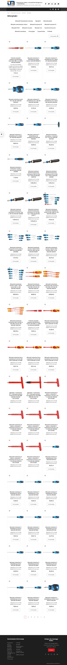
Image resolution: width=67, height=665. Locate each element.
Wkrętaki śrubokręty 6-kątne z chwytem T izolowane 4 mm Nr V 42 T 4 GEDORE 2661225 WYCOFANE (51, 395)
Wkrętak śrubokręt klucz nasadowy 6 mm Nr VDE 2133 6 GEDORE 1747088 (16, 359)
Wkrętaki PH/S (16, 28)
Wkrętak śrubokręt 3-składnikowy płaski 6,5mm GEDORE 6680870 (34, 59)
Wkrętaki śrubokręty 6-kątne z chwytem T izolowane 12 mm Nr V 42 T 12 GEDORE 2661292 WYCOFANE (33, 459)
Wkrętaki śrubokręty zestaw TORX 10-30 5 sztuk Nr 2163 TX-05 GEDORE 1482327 (51, 250)
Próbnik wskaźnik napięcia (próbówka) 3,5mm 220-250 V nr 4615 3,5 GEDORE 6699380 (33, 323)
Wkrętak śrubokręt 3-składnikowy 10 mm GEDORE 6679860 (34, 564)
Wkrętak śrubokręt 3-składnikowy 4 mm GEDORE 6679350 (34, 493)
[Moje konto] (55, 9)
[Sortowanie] (54, 36)
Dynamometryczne (50, 28)
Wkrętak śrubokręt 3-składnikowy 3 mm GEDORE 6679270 (51, 458)
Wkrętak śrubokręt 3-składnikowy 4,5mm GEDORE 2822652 (51, 493)
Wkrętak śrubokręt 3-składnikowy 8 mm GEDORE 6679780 (51, 528)
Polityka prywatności (10, 656)
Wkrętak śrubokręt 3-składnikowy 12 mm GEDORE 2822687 (34, 599)
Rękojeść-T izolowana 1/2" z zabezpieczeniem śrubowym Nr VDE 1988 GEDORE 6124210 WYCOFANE (15, 395)
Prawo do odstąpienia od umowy (11, 653)
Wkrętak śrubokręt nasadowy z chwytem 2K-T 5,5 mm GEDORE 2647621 (51, 137)
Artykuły (18, 649)
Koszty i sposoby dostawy (9, 646)
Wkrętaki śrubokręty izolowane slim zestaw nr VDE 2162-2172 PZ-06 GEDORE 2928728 (16, 323)
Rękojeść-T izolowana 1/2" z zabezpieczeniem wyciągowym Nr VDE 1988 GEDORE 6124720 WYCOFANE (33, 395)
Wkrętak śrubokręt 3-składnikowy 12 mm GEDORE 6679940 (16, 599)
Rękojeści (38, 21)
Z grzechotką (41, 31)
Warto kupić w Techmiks (19, 647)
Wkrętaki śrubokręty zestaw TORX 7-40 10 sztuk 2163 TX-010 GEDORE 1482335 (16, 286)
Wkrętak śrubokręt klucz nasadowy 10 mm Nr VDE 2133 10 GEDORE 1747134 (51, 359)
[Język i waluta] (58, 9)
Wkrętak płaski (47, 21)
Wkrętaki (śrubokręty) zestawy (24, 21)
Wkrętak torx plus (27, 28)
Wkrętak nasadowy (20, 31)
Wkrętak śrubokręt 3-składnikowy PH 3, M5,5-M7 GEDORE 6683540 (51, 59)
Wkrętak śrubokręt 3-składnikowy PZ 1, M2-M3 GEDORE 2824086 (33, 101)
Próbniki (49, 31)
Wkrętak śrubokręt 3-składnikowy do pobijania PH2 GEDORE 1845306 (33, 137)
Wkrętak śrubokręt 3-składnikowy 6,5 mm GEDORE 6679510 (34, 528)
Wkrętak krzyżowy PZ (50, 24)
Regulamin (10, 643)
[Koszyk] (53, 9)
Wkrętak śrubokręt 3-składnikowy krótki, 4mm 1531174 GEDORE (51, 599)
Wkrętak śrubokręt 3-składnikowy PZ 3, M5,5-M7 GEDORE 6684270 (15, 136)
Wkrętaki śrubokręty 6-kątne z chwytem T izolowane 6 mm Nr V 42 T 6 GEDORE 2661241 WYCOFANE (33, 427)
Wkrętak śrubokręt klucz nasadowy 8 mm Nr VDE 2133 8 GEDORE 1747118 (33, 359)
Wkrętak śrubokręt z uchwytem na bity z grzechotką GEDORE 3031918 (15, 169)
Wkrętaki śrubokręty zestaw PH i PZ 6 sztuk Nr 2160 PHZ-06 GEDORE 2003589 (16, 250)
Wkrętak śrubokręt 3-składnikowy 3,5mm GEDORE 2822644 (16, 493)
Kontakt (18, 644)
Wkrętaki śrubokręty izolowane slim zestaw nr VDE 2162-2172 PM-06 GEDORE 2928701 (51, 286)
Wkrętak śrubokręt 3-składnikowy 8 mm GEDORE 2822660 (16, 564)
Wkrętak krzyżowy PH (36, 24)
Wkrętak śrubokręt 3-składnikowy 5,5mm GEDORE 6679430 (16, 528)
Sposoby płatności (9, 649)
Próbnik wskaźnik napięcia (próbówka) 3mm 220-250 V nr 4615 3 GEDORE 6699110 (16, 60)
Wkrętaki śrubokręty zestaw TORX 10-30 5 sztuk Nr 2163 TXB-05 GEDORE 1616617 (33, 250)
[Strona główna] (11, 4)
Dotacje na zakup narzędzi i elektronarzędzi (20, 652)
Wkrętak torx (38, 28)
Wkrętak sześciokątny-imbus (19, 24)
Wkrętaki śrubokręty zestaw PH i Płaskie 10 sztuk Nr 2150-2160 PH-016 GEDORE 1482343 (51, 212)
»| (44, 617)
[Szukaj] (50, 9)
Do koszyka (16, 76)
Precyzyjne (32, 31)
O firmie (18, 643)
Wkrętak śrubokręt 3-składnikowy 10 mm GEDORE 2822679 (51, 564)
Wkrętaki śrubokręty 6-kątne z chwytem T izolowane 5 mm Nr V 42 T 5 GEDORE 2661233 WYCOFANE (16, 427)
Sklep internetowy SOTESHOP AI (53, 663)
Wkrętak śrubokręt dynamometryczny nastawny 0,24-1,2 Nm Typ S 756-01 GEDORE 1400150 (51, 174)
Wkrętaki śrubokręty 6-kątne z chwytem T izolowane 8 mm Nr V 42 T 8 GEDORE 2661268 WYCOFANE (51, 427)
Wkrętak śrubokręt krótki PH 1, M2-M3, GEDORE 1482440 (16, 101)
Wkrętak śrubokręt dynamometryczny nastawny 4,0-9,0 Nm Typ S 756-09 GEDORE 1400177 (33, 212)
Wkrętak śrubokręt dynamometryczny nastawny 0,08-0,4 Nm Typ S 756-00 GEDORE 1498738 (33, 174)
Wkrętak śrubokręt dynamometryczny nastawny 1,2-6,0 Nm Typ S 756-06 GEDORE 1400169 (15, 212)
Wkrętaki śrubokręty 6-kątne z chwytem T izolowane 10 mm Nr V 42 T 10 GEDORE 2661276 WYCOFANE (16, 459)
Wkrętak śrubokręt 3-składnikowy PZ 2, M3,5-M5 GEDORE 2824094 (51, 101)
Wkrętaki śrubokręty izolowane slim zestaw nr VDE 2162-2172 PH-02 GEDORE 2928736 (33, 286)
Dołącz (51, 650)
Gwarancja (10, 659)
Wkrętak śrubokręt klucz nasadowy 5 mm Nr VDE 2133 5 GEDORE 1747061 (51, 322)
